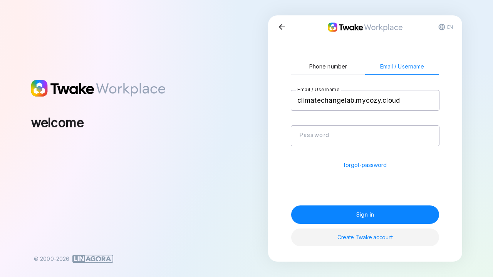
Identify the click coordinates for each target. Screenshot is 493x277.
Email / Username (402, 66)
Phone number (328, 66)
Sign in (365, 214)
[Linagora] (92, 259)
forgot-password (365, 165)
